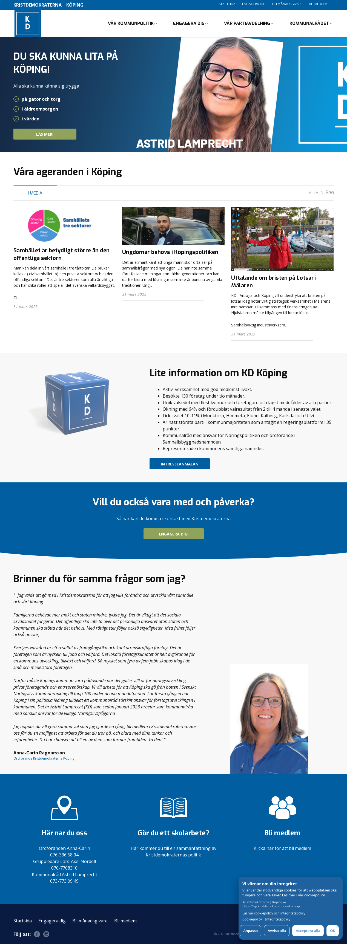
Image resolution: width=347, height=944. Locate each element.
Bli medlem (318, 4)
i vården (30, 119)
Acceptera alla (308, 930)
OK (332, 930)
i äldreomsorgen (40, 109)
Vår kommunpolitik (131, 23)
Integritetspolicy (277, 919)
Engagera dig (254, 4)
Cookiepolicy (252, 919)
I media (35, 193)
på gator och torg (41, 99)
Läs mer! (54, 134)
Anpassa (250, 930)
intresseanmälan (180, 464)
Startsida (227, 4)
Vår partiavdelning (247, 23)
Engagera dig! (173, 534)
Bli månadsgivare (287, 4)
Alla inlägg (321, 192)
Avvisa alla (277, 930)
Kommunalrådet (309, 23)
